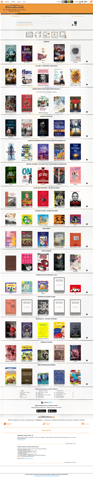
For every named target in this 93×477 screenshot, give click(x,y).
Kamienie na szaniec (23, 397)
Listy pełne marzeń (59, 394)
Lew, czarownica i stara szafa (61, 393)
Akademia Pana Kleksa (60, 397)
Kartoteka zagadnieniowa (77, 16)
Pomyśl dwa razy (41, 396)
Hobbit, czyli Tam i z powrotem (25, 392)
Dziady (21, 396)
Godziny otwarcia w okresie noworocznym (27, 446)
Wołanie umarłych (41, 397)
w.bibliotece (39, 420)
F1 (82, 1)
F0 (80, 1)
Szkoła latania (22, 393)
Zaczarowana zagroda (59, 392)
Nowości (7, 1)
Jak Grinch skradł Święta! (60, 396)
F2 (86, 1)
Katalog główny (15, 16)
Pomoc (19, 1)
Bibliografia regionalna (46, 16)
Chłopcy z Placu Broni (23, 394)
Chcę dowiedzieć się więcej (40, 475)
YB (69, 1)
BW (66, 1)
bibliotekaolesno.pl (21, 439)
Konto (24, 1)
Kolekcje (31, 24)
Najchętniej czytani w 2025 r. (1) (25, 435)
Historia (13, 1)
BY (72, 1)
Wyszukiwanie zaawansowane (22, 24)
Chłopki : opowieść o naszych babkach (44, 394)
